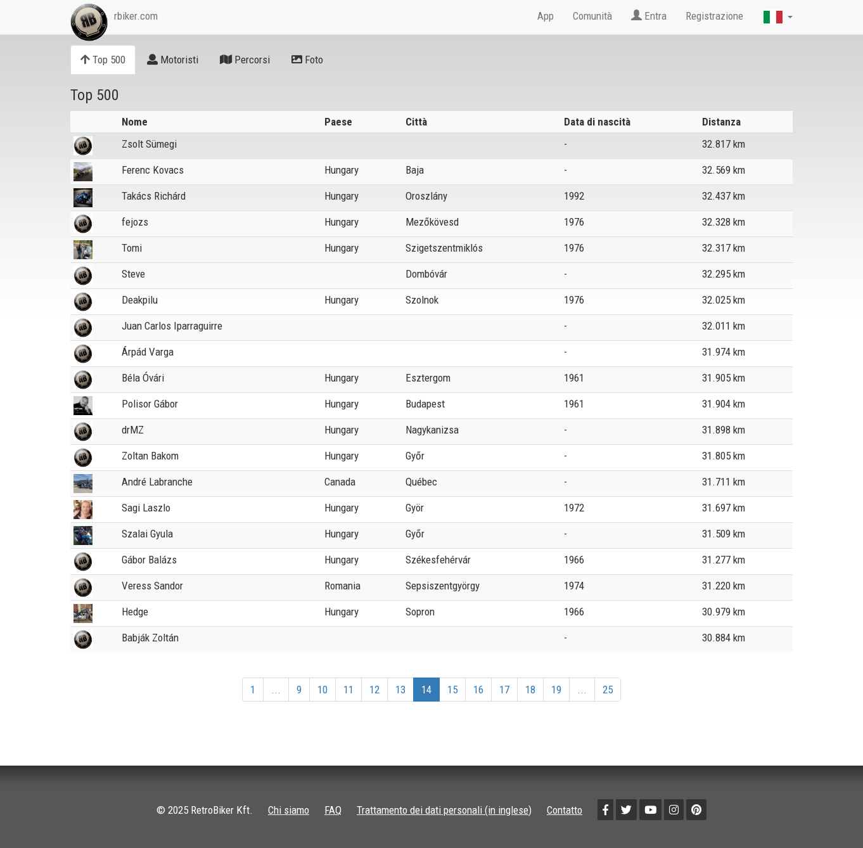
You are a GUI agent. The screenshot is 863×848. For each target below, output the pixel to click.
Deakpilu (140, 299)
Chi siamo (288, 810)
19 (556, 689)
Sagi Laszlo (146, 507)
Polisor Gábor (150, 403)
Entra (649, 16)
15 (452, 689)
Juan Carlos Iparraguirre (172, 325)
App (545, 16)
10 (322, 689)
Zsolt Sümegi (149, 144)
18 (530, 689)
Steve (133, 273)
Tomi (132, 247)
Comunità (592, 16)
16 (478, 689)
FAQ (333, 810)
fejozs (135, 221)
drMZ (133, 429)
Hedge (135, 611)
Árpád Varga (148, 351)
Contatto (564, 810)
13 (400, 689)
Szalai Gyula (147, 533)
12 (374, 689)
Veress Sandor (152, 585)
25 (608, 689)
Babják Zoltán (150, 637)
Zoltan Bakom (150, 455)
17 (504, 689)
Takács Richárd (154, 196)
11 (348, 689)
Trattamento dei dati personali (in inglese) (444, 810)
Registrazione (714, 16)
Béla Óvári (143, 377)
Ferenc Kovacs (153, 170)
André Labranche (157, 481)
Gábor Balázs (149, 559)
